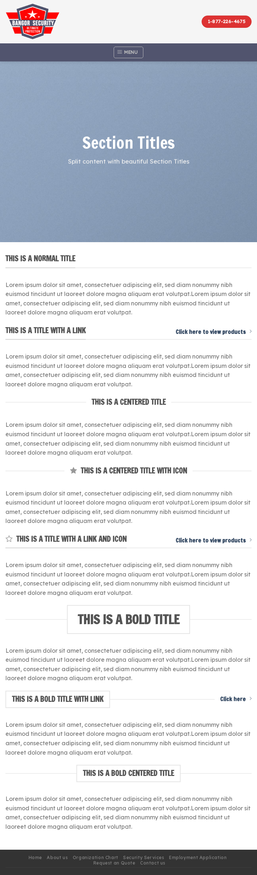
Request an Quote (114, 863)
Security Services (143, 857)
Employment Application (198, 857)
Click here (236, 699)
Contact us (152, 863)
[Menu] (128, 52)
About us (57, 857)
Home (35, 857)
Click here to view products (214, 332)
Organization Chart (95, 857)
